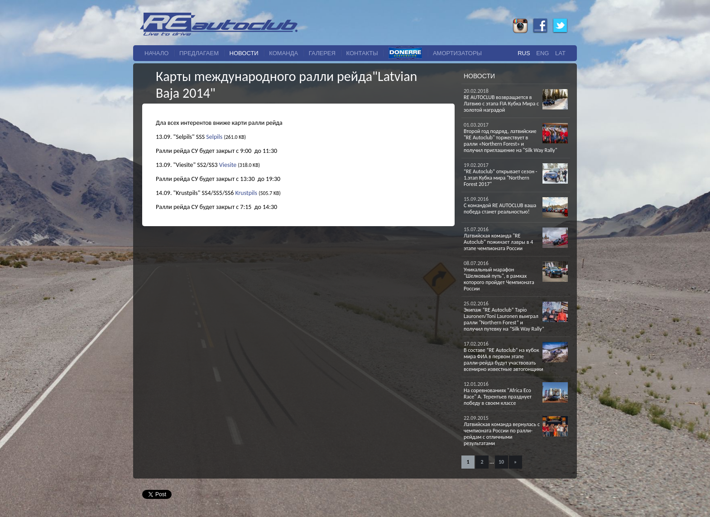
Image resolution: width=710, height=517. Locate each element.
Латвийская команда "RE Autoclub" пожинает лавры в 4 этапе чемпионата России (498, 241)
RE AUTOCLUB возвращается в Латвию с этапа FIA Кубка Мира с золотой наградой (501, 103)
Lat (560, 53)
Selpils (214, 137)
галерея (322, 53)
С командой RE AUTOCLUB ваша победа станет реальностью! (500, 208)
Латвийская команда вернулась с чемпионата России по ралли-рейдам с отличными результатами (502, 433)
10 (501, 462)
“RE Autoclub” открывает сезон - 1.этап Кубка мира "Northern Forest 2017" (500, 177)
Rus (524, 53)
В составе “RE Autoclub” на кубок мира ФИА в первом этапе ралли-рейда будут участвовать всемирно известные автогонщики (503, 359)
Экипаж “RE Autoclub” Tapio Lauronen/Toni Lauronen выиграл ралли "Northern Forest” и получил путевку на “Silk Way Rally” (504, 319)
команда (283, 53)
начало (156, 53)
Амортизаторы (457, 53)
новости (244, 53)
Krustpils (246, 193)
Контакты (362, 53)
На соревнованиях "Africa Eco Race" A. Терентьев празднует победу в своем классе (498, 396)
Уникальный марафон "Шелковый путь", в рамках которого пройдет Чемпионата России (499, 279)
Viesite (227, 165)
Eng (542, 53)
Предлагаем (199, 53)
